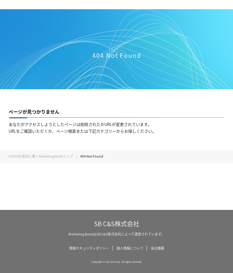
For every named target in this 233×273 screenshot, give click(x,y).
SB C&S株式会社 (116, 223)
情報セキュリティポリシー (89, 248)
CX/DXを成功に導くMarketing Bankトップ (41, 156)
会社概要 (157, 248)
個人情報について (130, 248)
